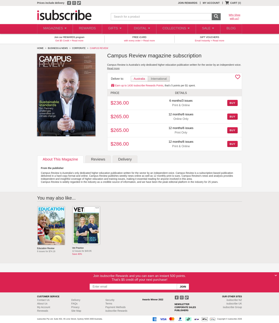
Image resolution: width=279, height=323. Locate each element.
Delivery (75, 300)
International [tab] (159, 78)
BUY (232, 102)
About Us (42, 303)
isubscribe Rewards (116, 310)
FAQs (74, 303)
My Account (43, 307)
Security (110, 300)
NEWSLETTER (182, 304)
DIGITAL (142, 29)
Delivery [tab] (125, 159)
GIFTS (114, 29)
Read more (77, 40)
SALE (206, 29)
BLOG (230, 29)
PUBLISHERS (181, 310)
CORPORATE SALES (185, 307)
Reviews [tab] (98, 159)
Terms (108, 303)
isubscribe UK (234, 303)
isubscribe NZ (234, 300)
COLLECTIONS (175, 29)
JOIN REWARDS (187, 2)
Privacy (75, 307)
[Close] (276, 275)
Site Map (76, 310)
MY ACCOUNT (211, 2)
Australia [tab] (139, 78)
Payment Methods (115, 307)
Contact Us (43, 300)
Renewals (42, 310)
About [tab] (60, 159)
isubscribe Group (232, 307)
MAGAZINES (54, 29)
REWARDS (86, 29)
